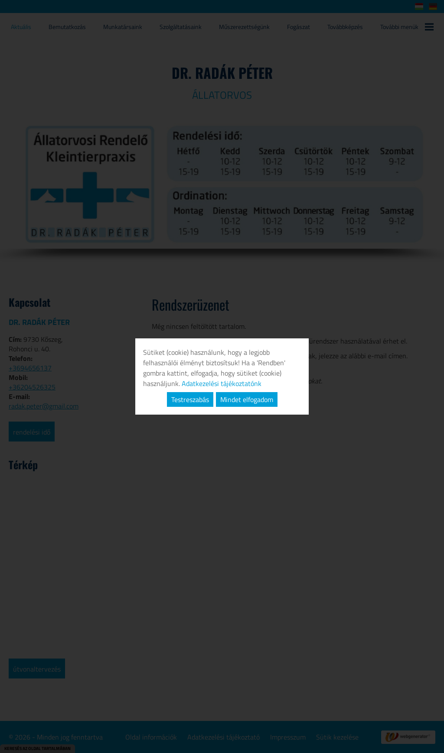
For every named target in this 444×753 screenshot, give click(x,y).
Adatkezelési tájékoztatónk (221, 383)
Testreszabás (190, 399)
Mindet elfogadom (246, 399)
